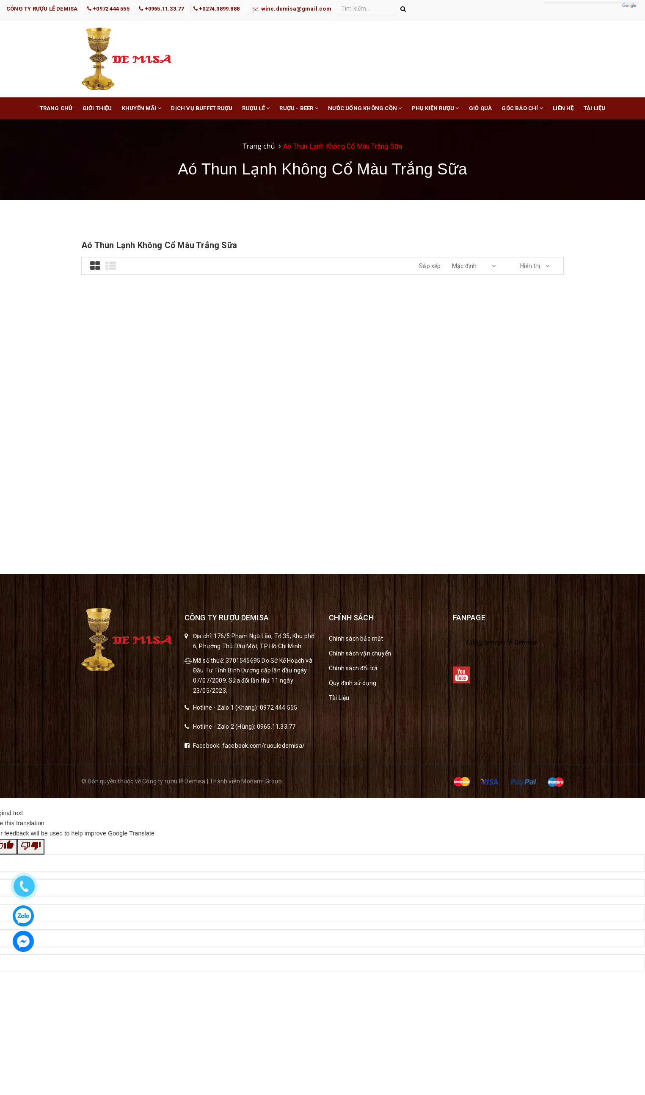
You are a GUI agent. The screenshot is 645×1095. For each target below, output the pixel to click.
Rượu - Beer (298, 112)
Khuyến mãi (141, 112)
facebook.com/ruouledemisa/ (263, 745)
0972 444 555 (278, 707)
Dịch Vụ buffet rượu (201, 108)
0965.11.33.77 (276, 726)
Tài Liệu (339, 697)
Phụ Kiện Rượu (435, 112)
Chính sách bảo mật (356, 638)
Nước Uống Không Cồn (365, 112)
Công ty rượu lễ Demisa (501, 642)
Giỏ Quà (480, 108)
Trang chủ (56, 108)
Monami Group (261, 781)
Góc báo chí (522, 112)
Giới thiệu (97, 108)
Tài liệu (595, 108)
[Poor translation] (30, 847)
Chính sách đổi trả (353, 668)
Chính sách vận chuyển (360, 653)
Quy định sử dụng (352, 683)
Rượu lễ (256, 112)
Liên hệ (563, 108)
